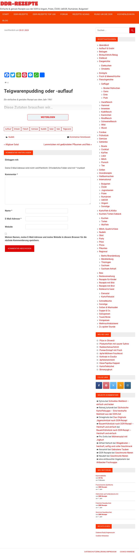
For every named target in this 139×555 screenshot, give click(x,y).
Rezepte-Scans (81, 14)
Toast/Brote (104, 317)
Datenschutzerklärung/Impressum (100, 552)
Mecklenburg (107, 259)
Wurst (104, 128)
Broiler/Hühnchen (111, 88)
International (105, 179)
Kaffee (104, 152)
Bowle (104, 146)
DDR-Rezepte (21, 14)
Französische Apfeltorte (104, 485)
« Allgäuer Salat (11, 144)
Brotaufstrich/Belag (108, 55)
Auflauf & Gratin (106, 48)
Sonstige (105, 206)
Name (8, 210)
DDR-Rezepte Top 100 (44, 14)
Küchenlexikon (125, 14)
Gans (105, 91)
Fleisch (25, 129)
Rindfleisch (106, 118)
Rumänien (106, 196)
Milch (103, 159)
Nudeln (44, 129)
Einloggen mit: (12, 159)
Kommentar (11, 174)
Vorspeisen (104, 320)
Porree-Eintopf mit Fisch (110, 350)
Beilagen (103, 51)
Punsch (104, 162)
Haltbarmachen (106, 176)
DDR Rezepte (102, 487)
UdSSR (104, 200)
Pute (105, 98)
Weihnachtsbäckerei (108, 323)
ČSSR (104, 187)
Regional (103, 251)
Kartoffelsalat (107, 296)
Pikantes (103, 248)
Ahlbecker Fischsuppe (106, 462)
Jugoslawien (107, 190)
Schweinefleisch (109, 121)
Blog (5, 20)
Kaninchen (106, 115)
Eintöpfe (103, 73)
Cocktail (105, 149)
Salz (58, 129)
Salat (51, 129)
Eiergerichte (104, 61)
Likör (103, 156)
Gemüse (34, 129)
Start (5, 14)
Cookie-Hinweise (102, 536)
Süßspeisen (104, 314)
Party (101, 238)
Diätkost (103, 58)
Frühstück (103, 135)
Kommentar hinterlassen (80, 137)
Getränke (103, 142)
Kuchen (104, 218)
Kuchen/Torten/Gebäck (110, 214)
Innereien (105, 108)
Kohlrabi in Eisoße (108, 356)
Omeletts (105, 69)
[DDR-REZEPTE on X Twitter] (113, 385)
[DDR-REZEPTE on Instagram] (127, 385)
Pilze (101, 242)
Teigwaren (67, 129)
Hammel (105, 105)
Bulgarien (105, 184)
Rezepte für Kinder (107, 279)
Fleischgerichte (106, 79)
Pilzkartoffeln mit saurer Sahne (114, 344)
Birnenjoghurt (105, 369)
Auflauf (8, 129)
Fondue (102, 132)
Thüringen (106, 262)
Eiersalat (105, 293)
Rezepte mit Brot (107, 286)
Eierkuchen (106, 65)
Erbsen (17, 129)
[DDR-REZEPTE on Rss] (120, 385)
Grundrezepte (105, 173)
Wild (103, 124)
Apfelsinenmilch (107, 360)
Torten (104, 221)
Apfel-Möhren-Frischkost (111, 353)
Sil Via (100, 478)
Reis (101, 273)
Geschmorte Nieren (124, 452)
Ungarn (104, 203)
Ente (105, 94)
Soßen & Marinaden (108, 307)
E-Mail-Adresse (13, 218)
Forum (64, 14)
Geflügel (105, 84)
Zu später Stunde (107, 326)
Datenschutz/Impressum (105, 532)
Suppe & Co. (105, 310)
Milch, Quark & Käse (108, 229)
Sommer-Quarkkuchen (104, 512)
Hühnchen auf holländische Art (107, 494)
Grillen (102, 170)
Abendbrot (104, 45)
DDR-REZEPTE (19, 3)
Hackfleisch (106, 102)
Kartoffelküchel (106, 366)
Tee (103, 165)
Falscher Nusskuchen (103, 503)
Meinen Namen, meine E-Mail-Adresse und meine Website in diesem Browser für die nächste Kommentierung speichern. (46, 239)
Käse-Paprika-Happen (109, 363)
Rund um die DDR (103, 14)
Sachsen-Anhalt (108, 268)
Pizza (101, 245)
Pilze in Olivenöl (106, 340)
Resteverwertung (107, 276)
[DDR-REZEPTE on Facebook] (99, 385)
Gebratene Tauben (120, 449)
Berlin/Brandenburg (110, 256)
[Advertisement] (48, 51)
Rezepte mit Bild (106, 282)
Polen (104, 193)
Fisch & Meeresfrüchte (109, 76)
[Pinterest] (106, 385)
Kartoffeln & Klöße (108, 210)
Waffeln (105, 224)
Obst (101, 235)
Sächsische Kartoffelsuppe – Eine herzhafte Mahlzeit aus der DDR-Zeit (112, 410)
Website (9, 227)
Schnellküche (105, 301)
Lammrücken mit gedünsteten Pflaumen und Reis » (68, 144)
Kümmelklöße (101, 476)
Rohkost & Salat (106, 289)
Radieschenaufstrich (109, 347)
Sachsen (105, 265)
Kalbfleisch (106, 112)
